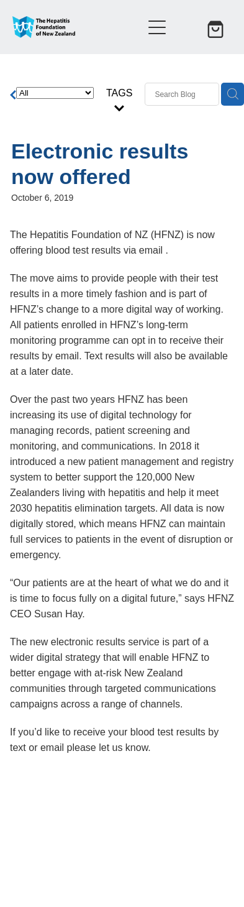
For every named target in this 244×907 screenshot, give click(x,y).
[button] (187, 27)
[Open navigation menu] (157, 27)
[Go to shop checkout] (217, 27)
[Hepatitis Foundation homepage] (71, 27)
